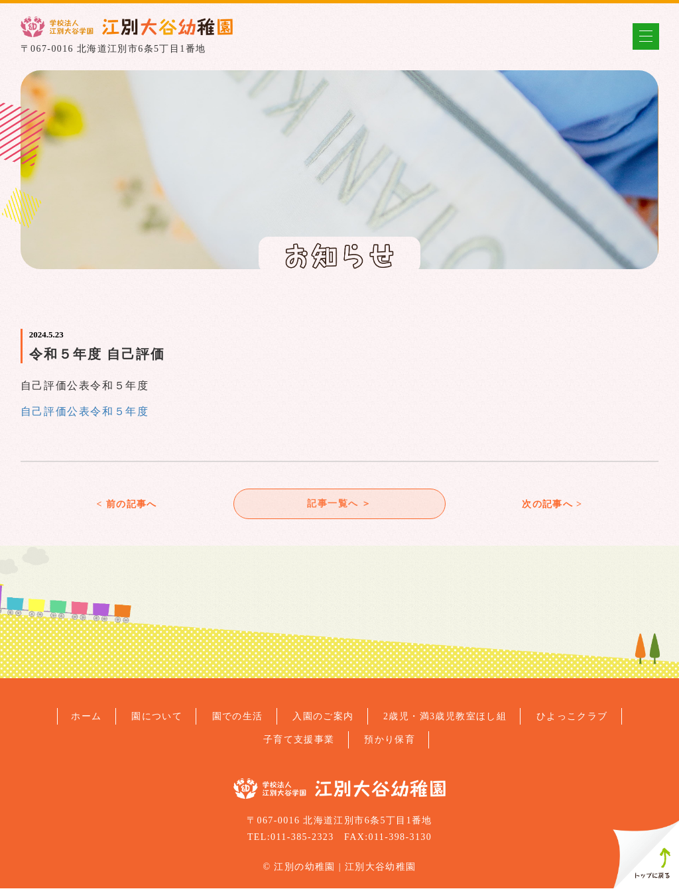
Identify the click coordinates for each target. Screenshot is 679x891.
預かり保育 (389, 742)
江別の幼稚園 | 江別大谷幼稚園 (345, 869)
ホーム (86, 719)
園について (156, 719)
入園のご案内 (322, 719)
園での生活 (237, 719)
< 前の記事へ (126, 505)
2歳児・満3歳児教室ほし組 (445, 719)
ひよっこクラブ (572, 719)
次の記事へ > (552, 505)
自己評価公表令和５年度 (85, 411)
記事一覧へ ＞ (339, 505)
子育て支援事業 (299, 742)
